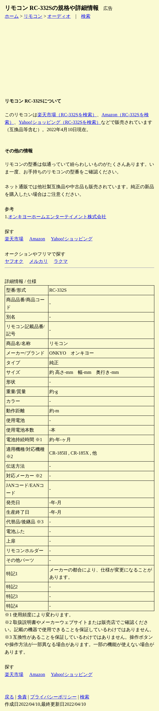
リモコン (33, 16)
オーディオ (59, 16)
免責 (22, 696)
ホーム (12, 16)
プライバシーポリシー (53, 696)
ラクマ (61, 261)
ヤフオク (14, 261)
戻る (9, 696)
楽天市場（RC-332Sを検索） (67, 114)
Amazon (37, 238)
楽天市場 (14, 238)
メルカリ (38, 261)
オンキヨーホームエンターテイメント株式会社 (57, 216)
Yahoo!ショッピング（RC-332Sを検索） (60, 122)
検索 (85, 16)
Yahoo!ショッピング (71, 238)
